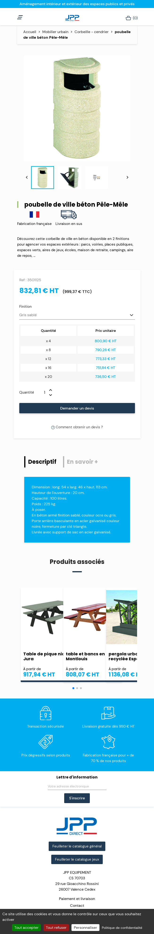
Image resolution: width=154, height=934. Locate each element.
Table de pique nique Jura (47, 656)
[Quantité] (41, 392)
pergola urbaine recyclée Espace (127, 656)
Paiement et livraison (77, 898)
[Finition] (77, 315)
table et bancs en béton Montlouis (92, 656)
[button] (73, 688)
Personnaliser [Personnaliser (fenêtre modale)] (85, 927)
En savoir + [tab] (82, 462)
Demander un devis (77, 408)
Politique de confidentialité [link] (122, 928)
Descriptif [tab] (42, 462)
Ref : (22, 279)
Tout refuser (56, 927)
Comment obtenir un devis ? (77, 427)
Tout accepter (26, 927)
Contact (77, 905)
